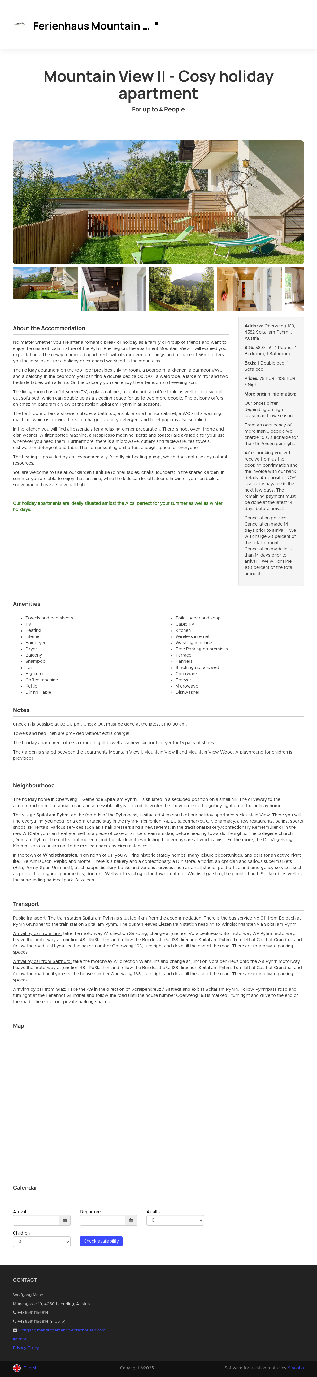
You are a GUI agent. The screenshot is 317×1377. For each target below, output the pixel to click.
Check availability (101, 1241)
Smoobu (296, 1368)
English (30, 1368)
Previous (17, 287)
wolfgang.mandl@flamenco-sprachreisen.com (62, 1330)
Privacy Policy (26, 1348)
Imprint (20, 1339)
